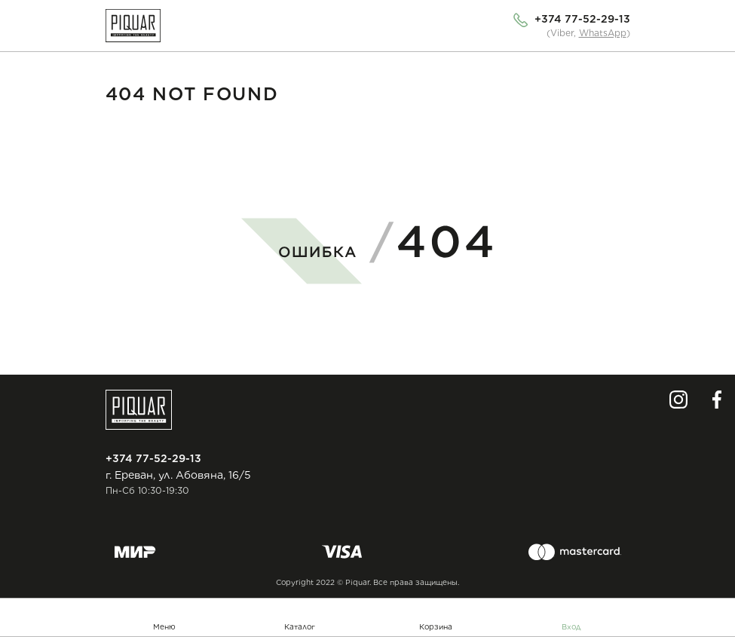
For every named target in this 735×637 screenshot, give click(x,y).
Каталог (299, 626)
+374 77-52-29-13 (582, 19)
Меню (164, 626)
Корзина (435, 626)
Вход (571, 626)
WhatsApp (602, 32)
